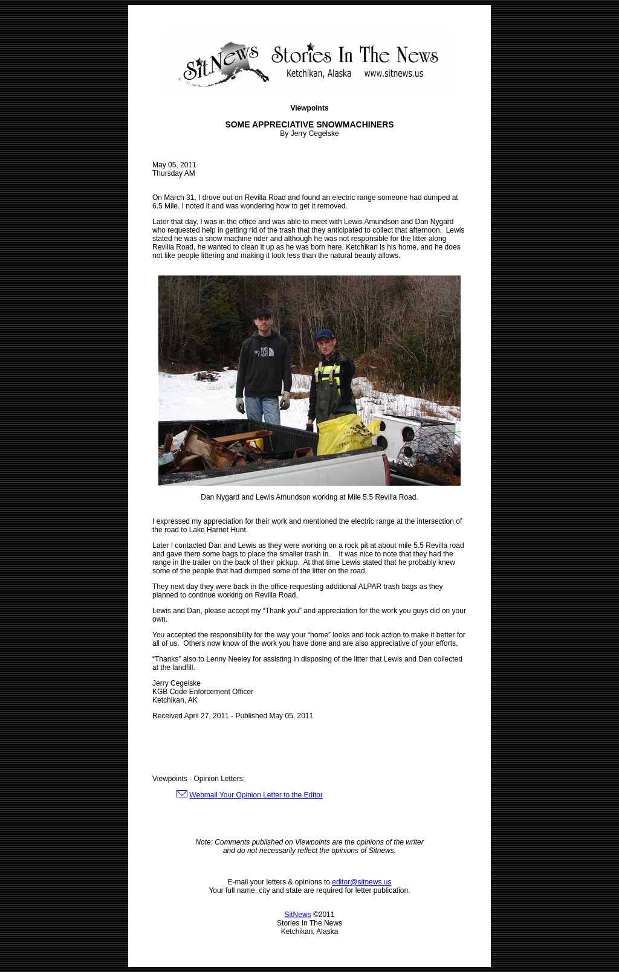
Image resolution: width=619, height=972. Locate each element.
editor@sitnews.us (361, 882)
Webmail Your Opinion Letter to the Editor (256, 795)
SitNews (298, 914)
